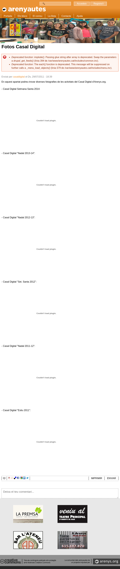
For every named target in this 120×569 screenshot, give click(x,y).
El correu (37, 16)
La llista (52, 16)
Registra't (99, 3)
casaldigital (19, 76)
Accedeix (82, 3)
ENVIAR (111, 478)
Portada (8, 16)
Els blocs (22, 16)
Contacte (66, 16)
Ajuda (80, 16)
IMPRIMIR (96, 478)
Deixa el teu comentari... (59, 493)
